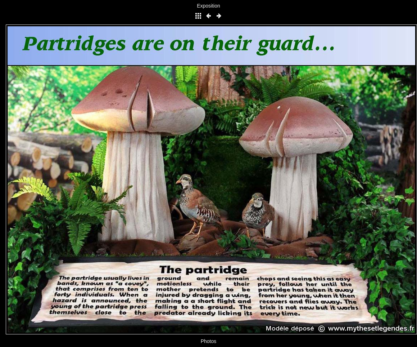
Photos (209, 341)
